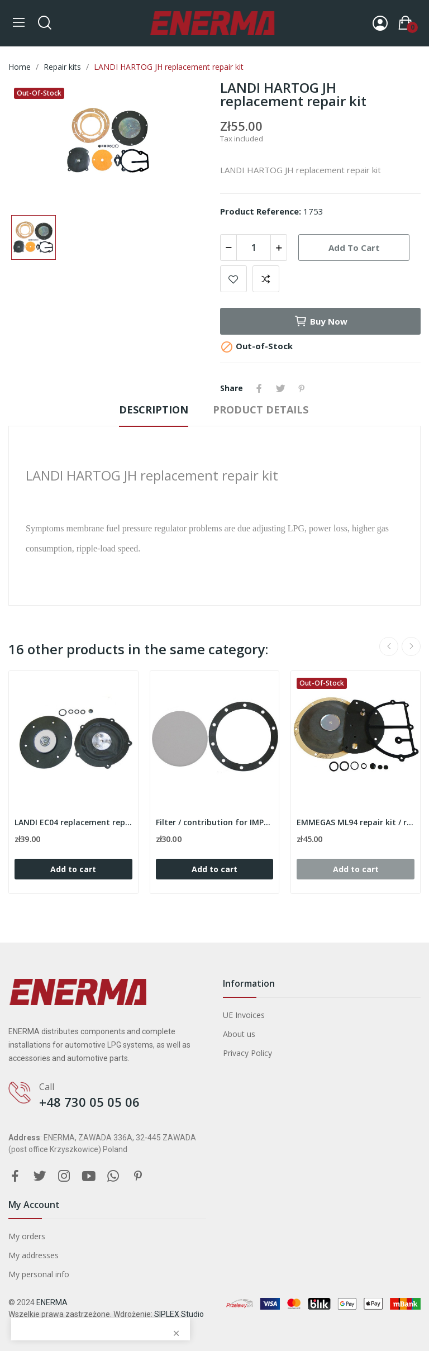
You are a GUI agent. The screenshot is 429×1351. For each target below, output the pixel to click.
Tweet (280, 388)
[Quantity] (253, 247)
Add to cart (354, 247)
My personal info (38, 1274)
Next (411, 646)
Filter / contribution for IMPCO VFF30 (215, 822)
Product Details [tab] (260, 409)
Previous (388, 646)
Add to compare (265, 278)
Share (259, 388)
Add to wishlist (233, 278)
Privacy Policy (247, 1053)
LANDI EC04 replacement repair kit (73, 822)
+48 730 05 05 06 (89, 1102)
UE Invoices (244, 1015)
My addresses (33, 1255)
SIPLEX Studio (179, 1314)
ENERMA (52, 1302)
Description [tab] (153, 409)
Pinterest (301, 388)
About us (239, 1034)
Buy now (320, 321)
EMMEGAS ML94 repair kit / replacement (355, 822)
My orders (26, 1236)
